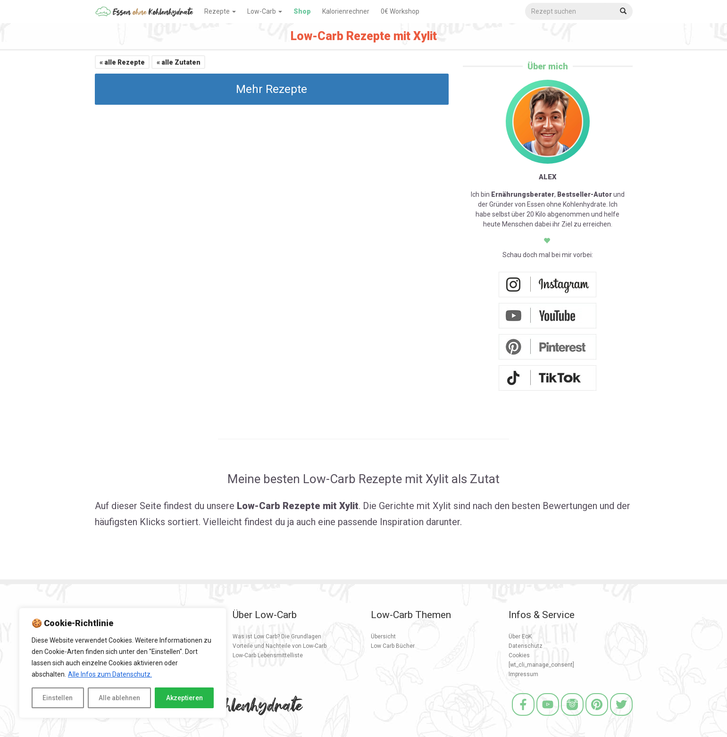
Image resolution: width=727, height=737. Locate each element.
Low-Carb (264, 11)
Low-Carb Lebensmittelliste (268, 655)
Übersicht (383, 636)
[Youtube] (547, 716)
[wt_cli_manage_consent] (541, 665)
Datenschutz (526, 646)
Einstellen (57, 698)
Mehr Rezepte (271, 89)
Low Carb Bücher (393, 646)
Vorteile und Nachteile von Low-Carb (279, 646)
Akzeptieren (184, 698)
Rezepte (220, 11)
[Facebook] (523, 716)
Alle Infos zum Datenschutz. (110, 674)
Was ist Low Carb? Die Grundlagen (277, 636)
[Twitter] (621, 716)
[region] (122, 663)
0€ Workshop (400, 11)
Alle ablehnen (119, 698)
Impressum (523, 674)
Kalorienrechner (345, 11)
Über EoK (520, 636)
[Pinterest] (596, 716)
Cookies (519, 655)
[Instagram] (572, 716)
